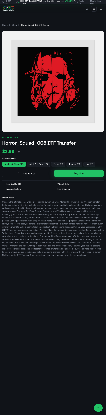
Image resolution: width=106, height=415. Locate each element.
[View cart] (98, 408)
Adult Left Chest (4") (14, 164)
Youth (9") (58, 164)
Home (5, 25)
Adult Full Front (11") (38, 164)
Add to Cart (27, 173)
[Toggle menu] (101, 9)
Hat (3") (89, 164)
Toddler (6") (74, 164)
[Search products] (86, 8)
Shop (14, 25)
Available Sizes (9, 158)
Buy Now (79, 173)
